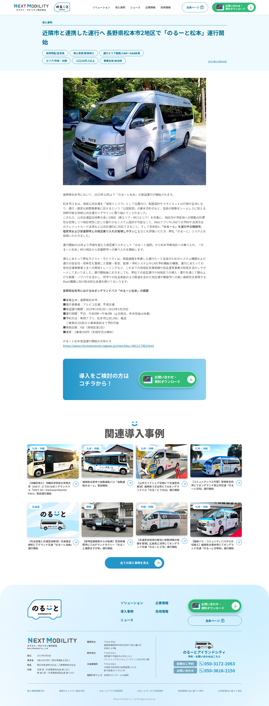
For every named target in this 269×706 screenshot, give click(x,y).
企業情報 (150, 7)
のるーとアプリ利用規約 (111, 690)
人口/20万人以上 (85, 60)
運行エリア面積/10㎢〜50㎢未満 (121, 53)
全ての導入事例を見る (134, 563)
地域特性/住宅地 (55, 53)
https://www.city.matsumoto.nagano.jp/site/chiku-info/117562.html (108, 346)
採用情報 (166, 7)
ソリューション (101, 7)
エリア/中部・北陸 (56, 60)
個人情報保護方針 (35, 690)
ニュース (135, 7)
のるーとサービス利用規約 (150, 690)
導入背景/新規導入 (83, 53)
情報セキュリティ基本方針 (72, 690)
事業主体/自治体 (113, 60)
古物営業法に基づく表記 (230, 690)
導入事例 (120, 7)
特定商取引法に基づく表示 (191, 690)
